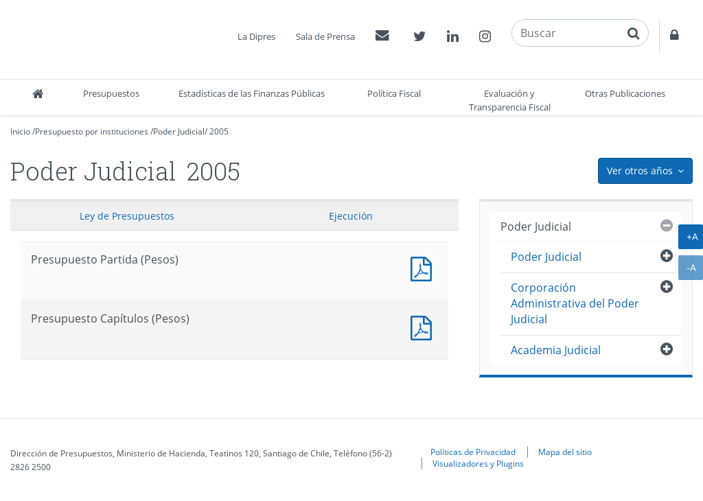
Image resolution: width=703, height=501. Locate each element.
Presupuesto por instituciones (91, 131)
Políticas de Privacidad (473, 451)
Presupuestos (111, 93)
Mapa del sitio (565, 451)
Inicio (20, 131)
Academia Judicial (556, 350)
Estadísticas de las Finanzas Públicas (251, 93)
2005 (219, 131)
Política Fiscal (394, 93)
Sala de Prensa (325, 36)
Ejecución (351, 215)
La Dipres (256, 36)
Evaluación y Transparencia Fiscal (510, 100)
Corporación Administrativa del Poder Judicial (575, 303)
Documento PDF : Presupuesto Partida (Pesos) (424, 267)
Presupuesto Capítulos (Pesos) (424, 326)
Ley (127, 215)
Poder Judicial (179, 131)
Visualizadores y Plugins (478, 463)
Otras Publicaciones (625, 93)
